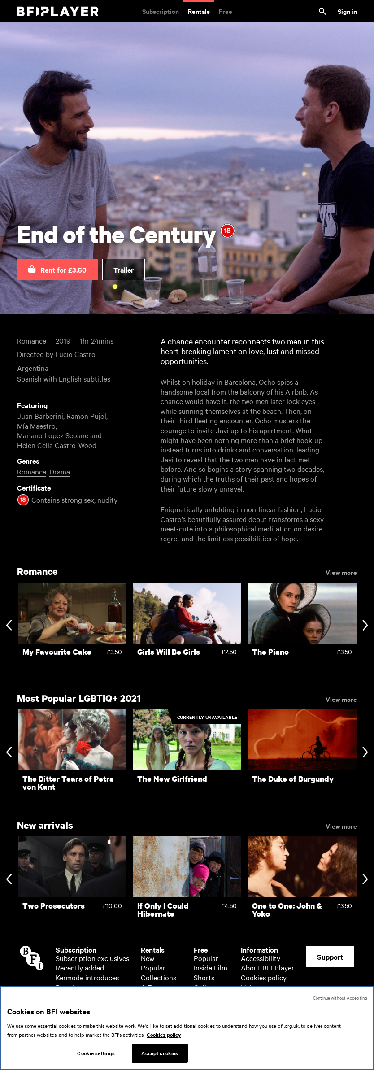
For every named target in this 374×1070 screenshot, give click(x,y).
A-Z (146, 987)
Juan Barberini (40, 416)
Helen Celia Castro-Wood (56, 445)
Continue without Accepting (340, 1000)
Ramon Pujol (86, 416)
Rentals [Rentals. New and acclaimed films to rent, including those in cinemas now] (199, 11)
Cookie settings (96, 1055)
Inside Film (210, 967)
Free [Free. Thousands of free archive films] (225, 11)
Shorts (204, 977)
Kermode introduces (87, 977)
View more (341, 571)
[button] (57, 269)
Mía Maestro (36, 426)
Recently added (80, 967)
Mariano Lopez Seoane (52, 435)
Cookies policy (264, 977)
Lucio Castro (75, 354)
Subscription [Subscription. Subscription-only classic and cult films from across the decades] (160, 11)
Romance (31, 471)
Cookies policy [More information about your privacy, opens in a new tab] (164, 1037)
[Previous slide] (8, 626)
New (147, 958)
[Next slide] (365, 626)
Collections (158, 977)
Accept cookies (159, 1055)
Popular (68, 987)
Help (248, 987)
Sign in (347, 11)
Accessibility (260, 958)
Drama (59, 471)
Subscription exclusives (92, 958)
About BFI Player (267, 967)
